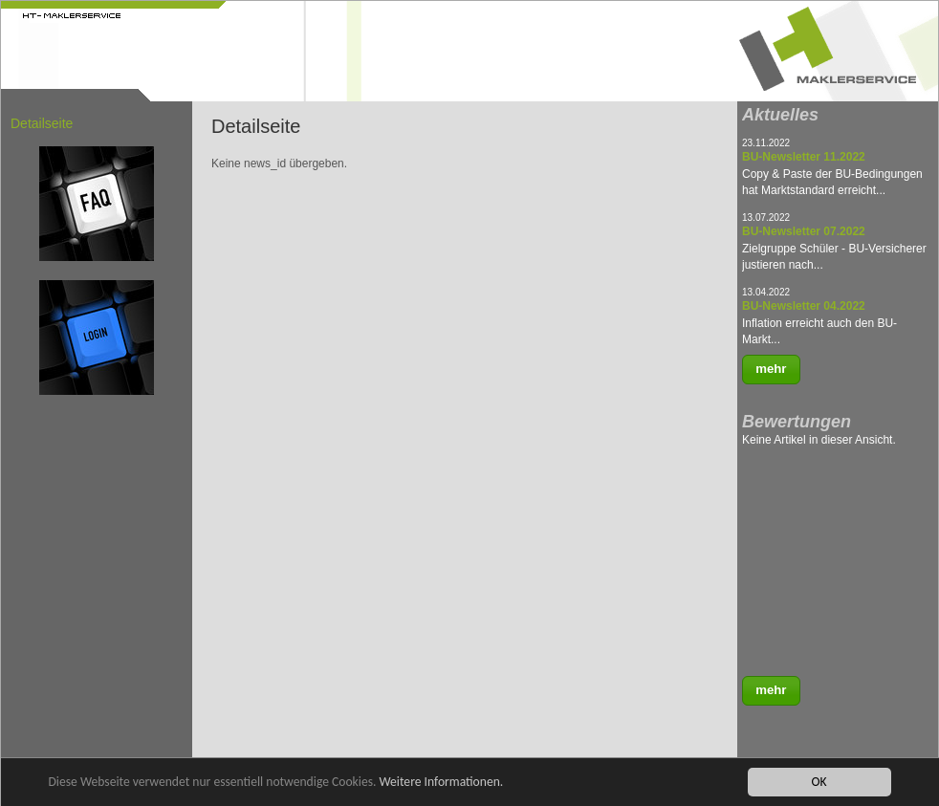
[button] (771, 369)
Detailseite (42, 123)
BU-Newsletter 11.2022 (803, 156)
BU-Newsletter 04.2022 (803, 306)
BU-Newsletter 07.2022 (803, 231)
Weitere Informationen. (441, 781)
